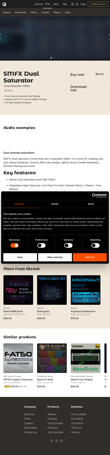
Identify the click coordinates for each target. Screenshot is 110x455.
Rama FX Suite (45, 379)
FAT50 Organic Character (18, 379)
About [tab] (91, 204)
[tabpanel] (55, 36)
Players (57, 12)
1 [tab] (51, 57)
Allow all (90, 257)
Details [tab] (55, 204)
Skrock (8, 90)
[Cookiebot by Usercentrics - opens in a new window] (94, 195)
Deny (20, 257)
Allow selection (55, 257)
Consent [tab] (19, 204)
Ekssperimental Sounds (82, 376)
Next (105, 338)
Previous (97, 338)
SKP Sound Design (12, 376)
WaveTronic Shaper (82, 379)
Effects (34, 12)
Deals (67, 12)
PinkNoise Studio (45, 376)
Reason (7, 12)
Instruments (20, 12)
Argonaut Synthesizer (83, 311)
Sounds (45, 12)
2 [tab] (55, 57)
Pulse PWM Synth (13, 311)
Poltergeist (43, 311)
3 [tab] (58, 57)
